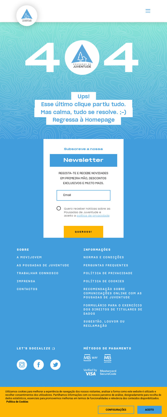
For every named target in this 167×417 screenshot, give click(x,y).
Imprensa (26, 281)
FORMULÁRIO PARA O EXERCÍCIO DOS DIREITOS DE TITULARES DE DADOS (113, 309)
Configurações (116, 409)
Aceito (149, 409)
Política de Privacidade (108, 273)
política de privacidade (93, 215)
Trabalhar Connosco (38, 273)
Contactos (27, 289)
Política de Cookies (104, 281)
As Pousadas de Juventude (43, 265)
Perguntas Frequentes (106, 265)
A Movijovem (29, 257)
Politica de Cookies (17, 401)
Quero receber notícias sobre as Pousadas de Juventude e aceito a (87, 212)
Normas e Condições (104, 257)
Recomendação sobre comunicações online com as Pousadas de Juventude (113, 293)
